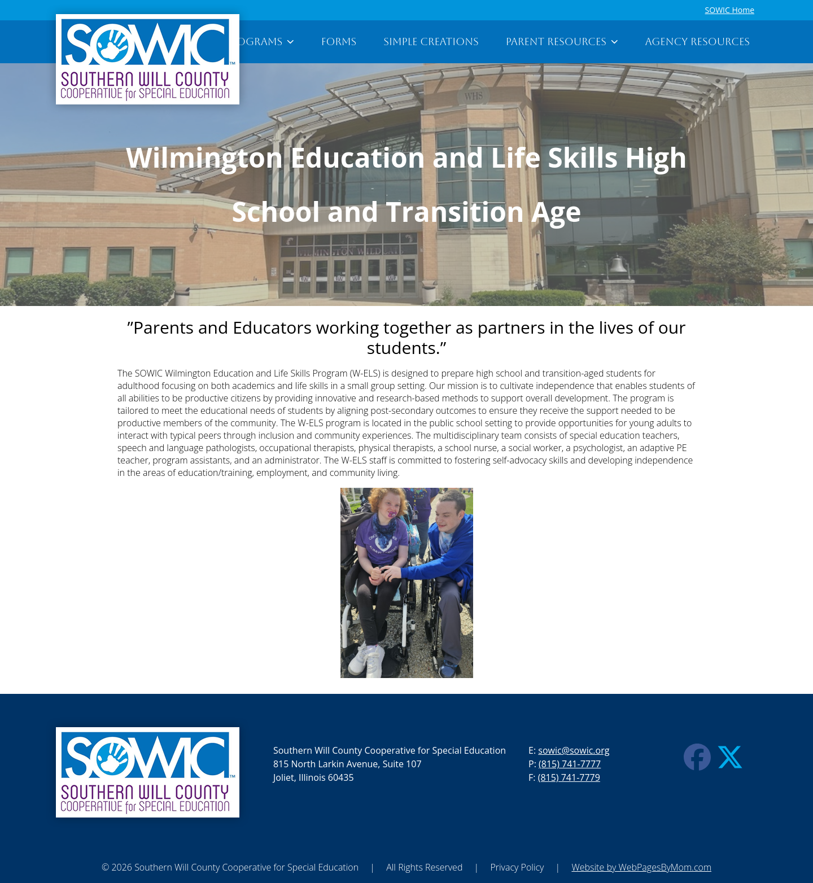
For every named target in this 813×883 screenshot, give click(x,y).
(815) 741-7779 (569, 777)
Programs (259, 41)
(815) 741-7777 (570, 764)
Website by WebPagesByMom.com (641, 867)
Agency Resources (697, 41)
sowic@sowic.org (573, 750)
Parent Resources (562, 41)
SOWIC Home (729, 10)
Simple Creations (430, 41)
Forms (338, 41)
